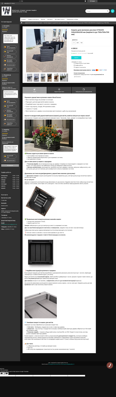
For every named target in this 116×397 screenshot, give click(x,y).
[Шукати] (108, 11)
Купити (76, 57)
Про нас (43, 19)
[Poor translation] (5, 373)
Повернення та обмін (72, 19)
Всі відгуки (10, 165)
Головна (23, 19)
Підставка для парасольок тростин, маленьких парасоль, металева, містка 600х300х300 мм (9, 38)
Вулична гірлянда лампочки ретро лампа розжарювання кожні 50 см (10, 94)
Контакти (49, 19)
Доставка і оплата (59, 19)
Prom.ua (66, 362)
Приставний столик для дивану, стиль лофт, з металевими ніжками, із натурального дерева (10, 148)
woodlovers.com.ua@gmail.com (9, 224)
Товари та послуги (33, 19)
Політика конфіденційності (68, 364)
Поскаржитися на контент (54, 364)
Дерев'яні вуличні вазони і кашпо (34, 22)
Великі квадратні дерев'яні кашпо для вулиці (56, 22)
